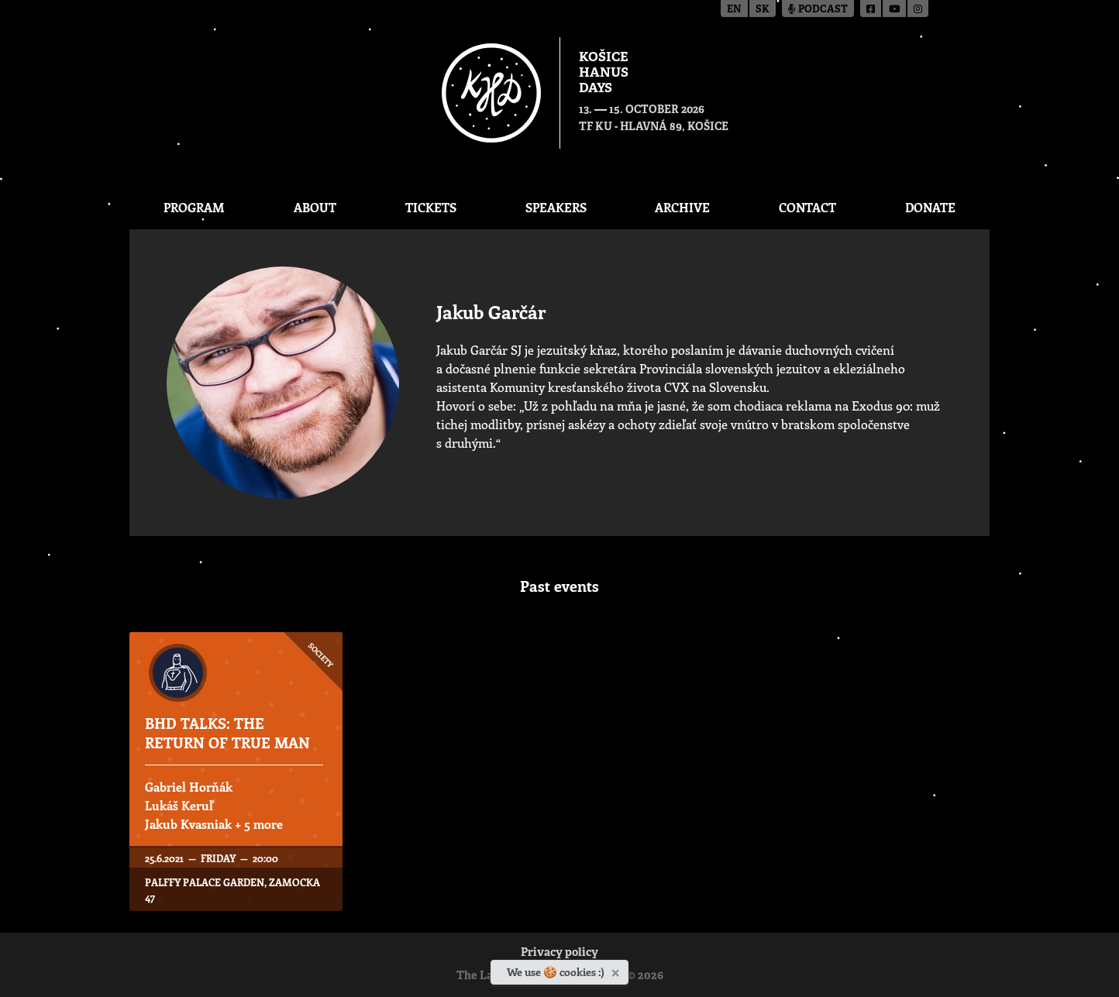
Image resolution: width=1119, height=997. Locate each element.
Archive (682, 207)
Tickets (430, 207)
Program (194, 207)
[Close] (617, 970)
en (734, 10)
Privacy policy (559, 953)
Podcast (818, 10)
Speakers (556, 207)
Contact (807, 207)
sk (763, 10)
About (315, 207)
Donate (930, 207)
